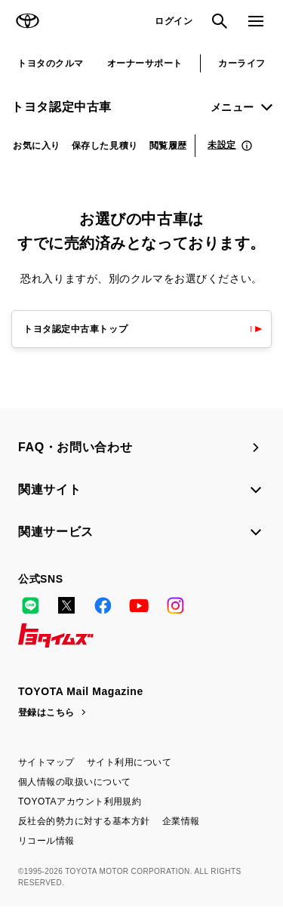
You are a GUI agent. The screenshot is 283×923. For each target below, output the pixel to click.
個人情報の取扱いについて (74, 782)
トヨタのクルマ (50, 63)
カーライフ (241, 63)
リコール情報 (46, 840)
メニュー (232, 107)
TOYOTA (27, 21)
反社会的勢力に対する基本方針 (84, 821)
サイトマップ (46, 762)
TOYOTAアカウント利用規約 (79, 801)
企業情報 (181, 821)
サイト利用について (129, 762)
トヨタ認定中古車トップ (75, 329)
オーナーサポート (145, 63)
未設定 (222, 145)
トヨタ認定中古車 (61, 106)
